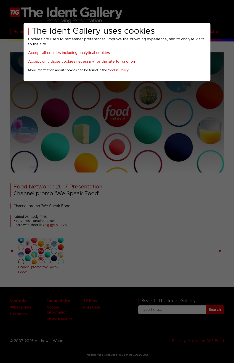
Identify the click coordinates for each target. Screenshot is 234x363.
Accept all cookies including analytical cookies (69, 53)
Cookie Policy (118, 70)
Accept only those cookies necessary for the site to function (81, 61)
